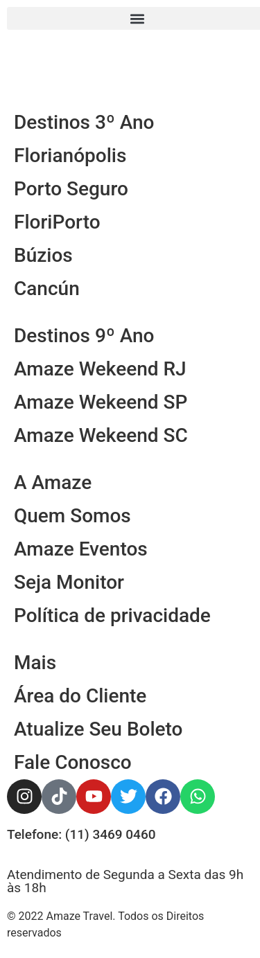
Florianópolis (70, 155)
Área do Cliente (80, 695)
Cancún (47, 288)
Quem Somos (72, 515)
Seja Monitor (69, 582)
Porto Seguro (71, 188)
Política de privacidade (112, 615)
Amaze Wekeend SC (101, 435)
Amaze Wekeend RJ (100, 368)
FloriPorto (57, 222)
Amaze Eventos (81, 549)
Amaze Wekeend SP (100, 402)
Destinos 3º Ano (84, 122)
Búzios (43, 255)
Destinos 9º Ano (84, 335)
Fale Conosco (73, 762)
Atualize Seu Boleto (98, 729)
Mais (35, 662)
